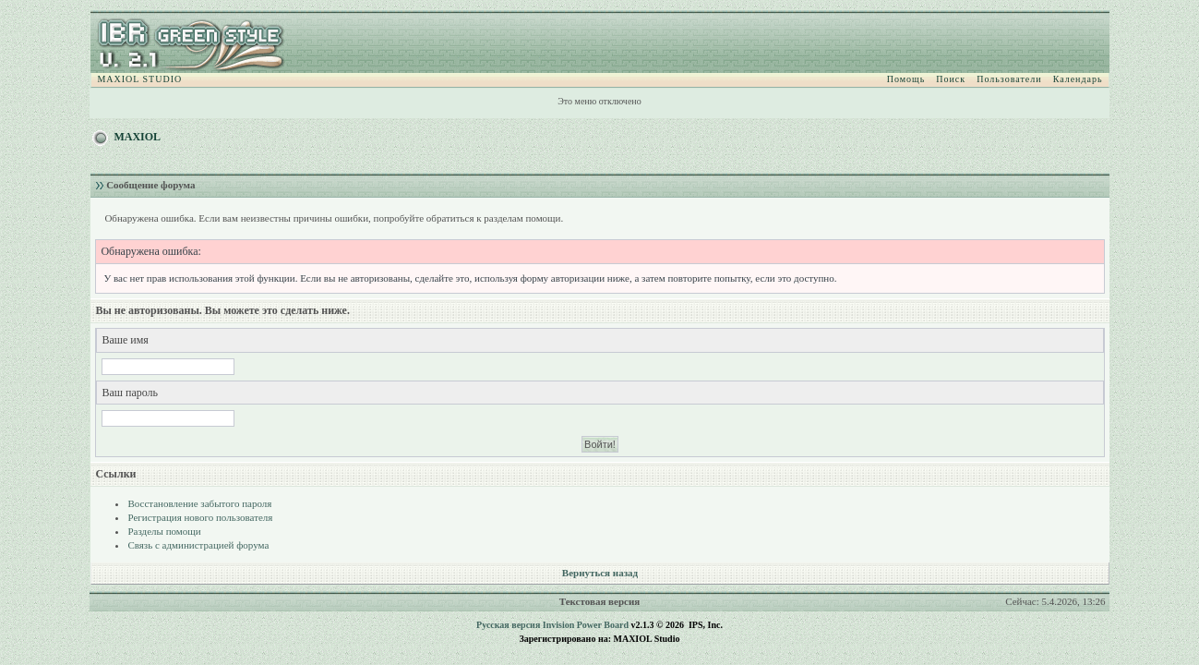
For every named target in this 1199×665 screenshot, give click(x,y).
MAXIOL (137, 136)
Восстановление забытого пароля (199, 503)
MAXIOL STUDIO (139, 79)
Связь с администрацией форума (198, 544)
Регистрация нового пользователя (199, 517)
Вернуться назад (600, 572)
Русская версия (508, 625)
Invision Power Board (586, 625)
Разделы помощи (163, 531)
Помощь (906, 79)
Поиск (950, 79)
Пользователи (1009, 79)
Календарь (1078, 79)
